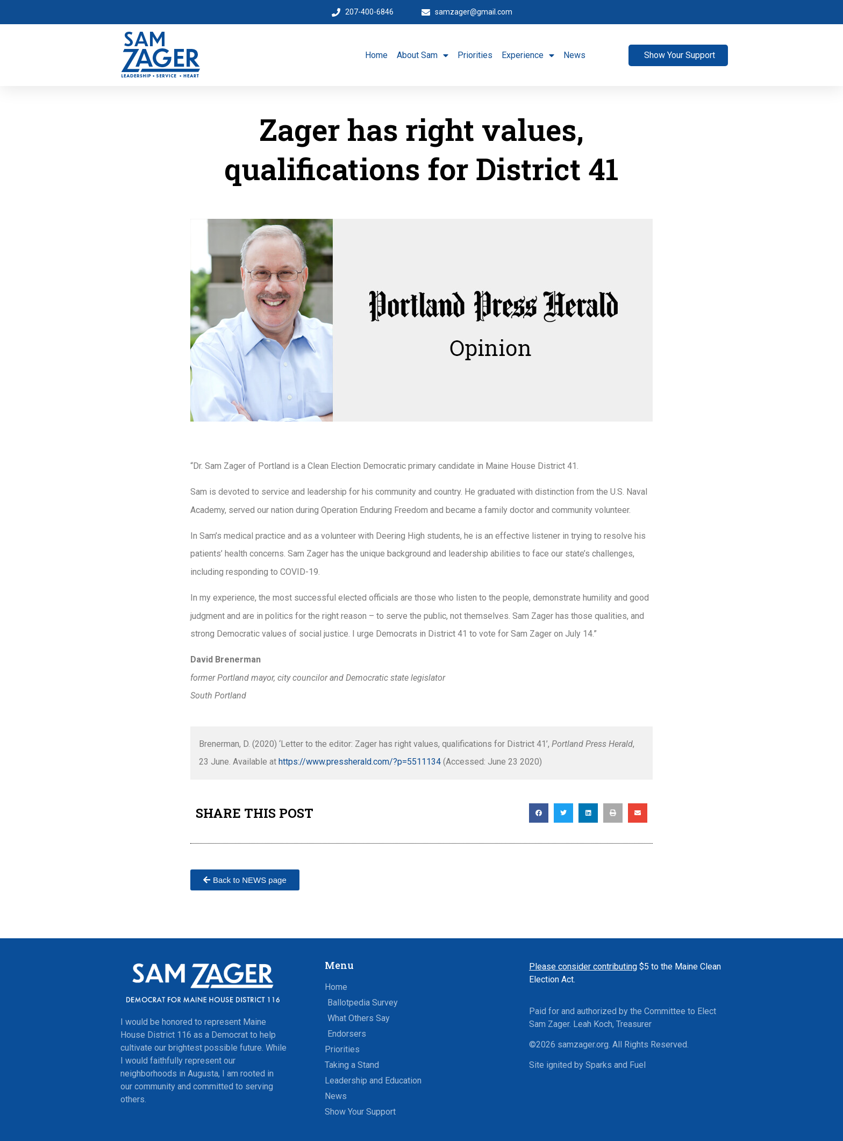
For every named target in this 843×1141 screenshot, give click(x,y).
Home (376, 55)
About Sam (422, 55)
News (574, 55)
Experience (528, 55)
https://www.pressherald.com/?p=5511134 (359, 762)
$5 (589, 966)
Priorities (475, 55)
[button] (538, 813)
